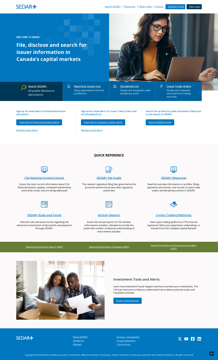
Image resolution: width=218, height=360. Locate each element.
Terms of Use (124, 344)
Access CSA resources (127, 300)
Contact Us (78, 340)
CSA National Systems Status (44, 178)
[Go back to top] (211, 353)
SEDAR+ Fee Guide (109, 178)
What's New (145, 6)
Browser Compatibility (128, 337)
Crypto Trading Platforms (173, 215)
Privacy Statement (126, 340)
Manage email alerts (27, 130)
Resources (130, 6)
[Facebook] (193, 339)
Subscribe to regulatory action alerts (103, 122)
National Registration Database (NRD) (109, 246)
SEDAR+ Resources (173, 178)
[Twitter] (180, 339)
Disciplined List (129, 86)
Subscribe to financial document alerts (39, 122)
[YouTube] (186, 339)
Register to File (176, 6)
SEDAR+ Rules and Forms (44, 215)
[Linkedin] (199, 339)
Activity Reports (109, 215)
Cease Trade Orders (179, 86)
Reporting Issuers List (87, 86)
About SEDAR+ (80, 337)
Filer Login (194, 6)
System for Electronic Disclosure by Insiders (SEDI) (174, 247)
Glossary (77, 344)
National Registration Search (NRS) (44, 246)
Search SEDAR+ (113, 6)
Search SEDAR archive (160, 122)
